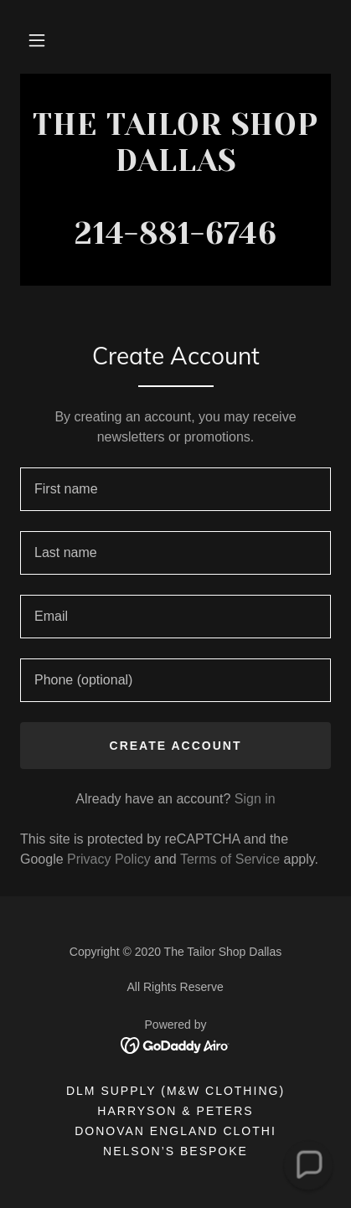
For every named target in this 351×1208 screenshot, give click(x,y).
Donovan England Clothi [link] (175, 1131)
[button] (37, 40)
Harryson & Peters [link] (175, 1111)
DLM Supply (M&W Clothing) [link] (175, 1090)
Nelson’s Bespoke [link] (175, 1151)
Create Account (176, 745)
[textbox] (175, 489)
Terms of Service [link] (230, 859)
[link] (175, 179)
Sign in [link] (255, 799)
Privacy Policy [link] (109, 859)
